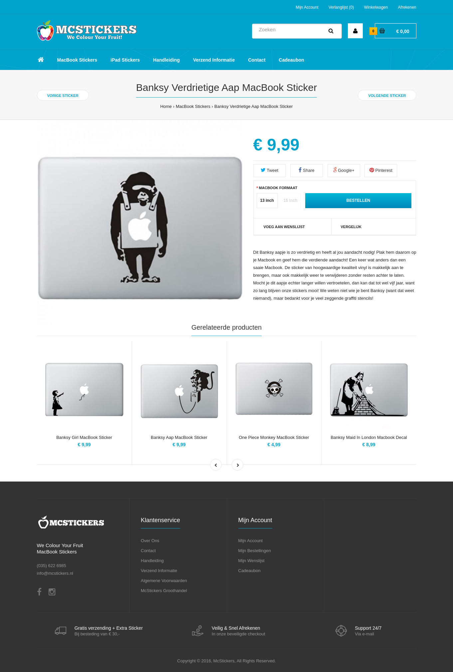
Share (306, 170)
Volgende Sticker (387, 96)
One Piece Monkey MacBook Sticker (274, 437)
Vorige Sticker (63, 96)
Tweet (269, 170)
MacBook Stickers (193, 106)
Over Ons (150, 540)
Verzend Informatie (159, 570)
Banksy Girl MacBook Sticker (84, 437)
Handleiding (152, 560)
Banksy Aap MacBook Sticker (179, 437)
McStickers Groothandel (164, 590)
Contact (148, 550)
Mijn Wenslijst (251, 560)
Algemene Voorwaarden (164, 580)
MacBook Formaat (278, 188)
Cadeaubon (249, 570)
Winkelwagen (376, 7)
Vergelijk (351, 227)
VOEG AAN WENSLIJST (284, 227)
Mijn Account (307, 7)
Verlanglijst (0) (341, 7)
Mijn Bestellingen (254, 550)
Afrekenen (407, 7)
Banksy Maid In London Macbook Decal (369, 437)
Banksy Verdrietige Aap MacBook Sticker (253, 106)
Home (166, 106)
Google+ (343, 170)
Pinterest (380, 170)
